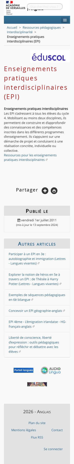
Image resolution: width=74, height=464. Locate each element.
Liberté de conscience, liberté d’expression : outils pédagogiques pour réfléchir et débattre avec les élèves (34, 344)
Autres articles (37, 243)
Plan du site (37, 423)
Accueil (12, 27)
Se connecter (53, 449)
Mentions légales (23, 430)
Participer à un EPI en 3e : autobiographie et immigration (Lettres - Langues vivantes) (37, 258)
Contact (57, 430)
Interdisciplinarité (20, 32)
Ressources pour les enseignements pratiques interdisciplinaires (30, 157)
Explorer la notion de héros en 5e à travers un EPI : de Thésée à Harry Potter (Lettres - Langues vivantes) (34, 279)
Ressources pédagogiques (42, 27)
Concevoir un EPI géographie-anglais (35, 310)
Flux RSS (37, 437)
